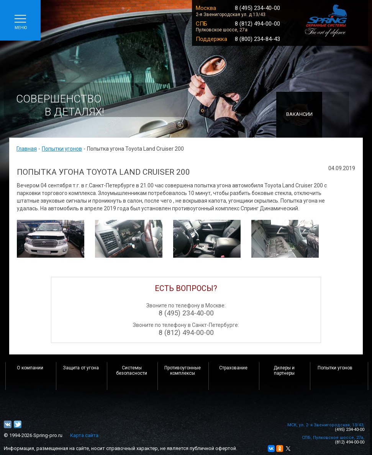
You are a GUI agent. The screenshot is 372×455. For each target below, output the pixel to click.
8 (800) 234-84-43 (257, 39)
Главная (26, 149)
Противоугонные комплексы (182, 370)
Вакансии (299, 114)
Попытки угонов (62, 149)
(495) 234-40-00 (349, 429)
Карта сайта (84, 435)
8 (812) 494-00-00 (257, 23)
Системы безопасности (131, 370)
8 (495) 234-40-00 (257, 8)
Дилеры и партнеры (284, 370)
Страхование (233, 367)
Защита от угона (81, 367)
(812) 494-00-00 (349, 442)
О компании (30, 367)
